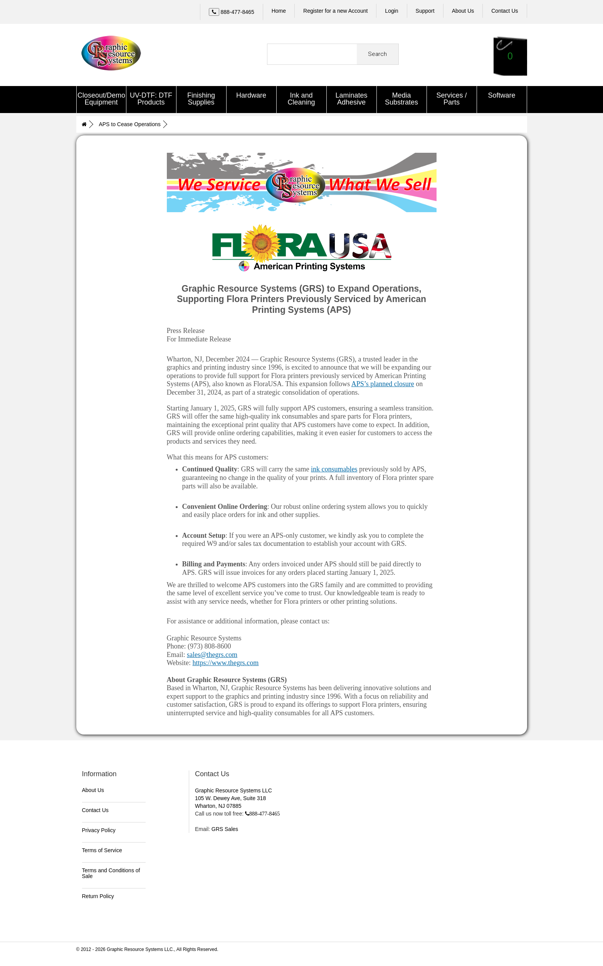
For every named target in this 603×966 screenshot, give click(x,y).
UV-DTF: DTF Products (151, 98)
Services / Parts (451, 98)
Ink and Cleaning (301, 98)
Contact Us (95, 809)
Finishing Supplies (201, 98)
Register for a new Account (335, 11)
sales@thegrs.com (212, 653)
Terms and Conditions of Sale (111, 872)
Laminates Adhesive (351, 98)
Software (501, 95)
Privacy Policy (99, 829)
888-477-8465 (264, 813)
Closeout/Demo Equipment (101, 98)
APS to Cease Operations (129, 124)
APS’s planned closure (382, 383)
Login (391, 11)
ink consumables (334, 468)
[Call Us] (231, 12)
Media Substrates (401, 98)
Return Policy (98, 895)
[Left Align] (214, 12)
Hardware (251, 95)
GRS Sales (225, 828)
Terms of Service (102, 849)
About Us (93, 789)
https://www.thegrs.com (226, 662)
